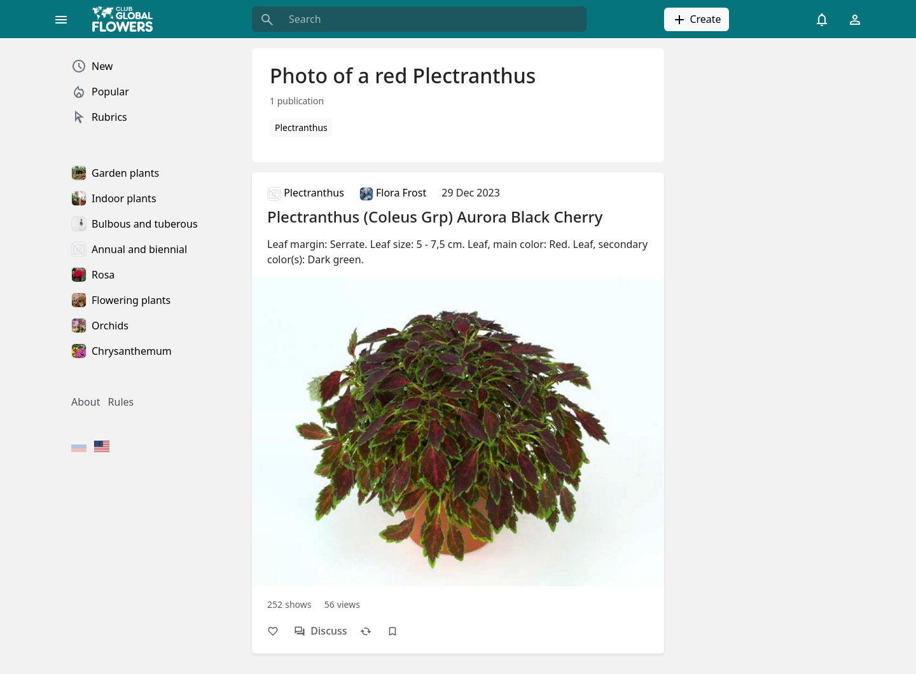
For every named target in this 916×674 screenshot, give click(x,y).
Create (696, 19)
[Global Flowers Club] (127, 19)
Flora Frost (392, 193)
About (85, 402)
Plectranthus (301, 127)
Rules (121, 402)
